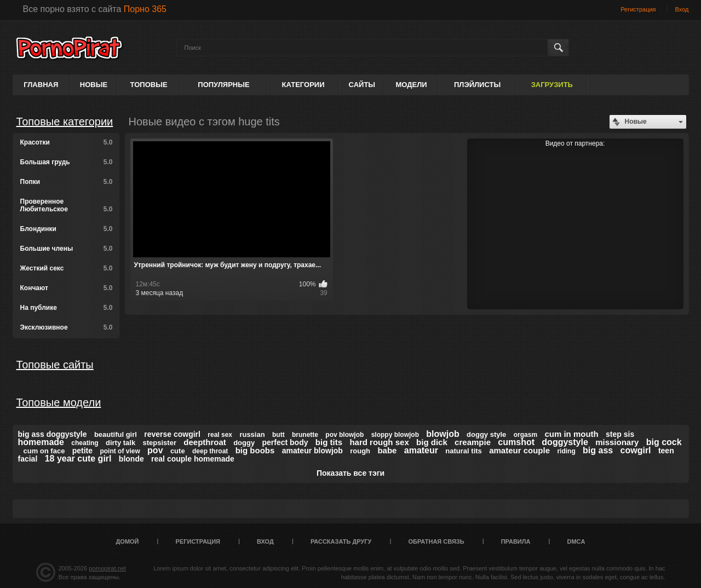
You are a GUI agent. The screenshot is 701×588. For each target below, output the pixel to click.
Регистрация (638, 9)
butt (278, 435)
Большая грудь (66, 162)
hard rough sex (379, 442)
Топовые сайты (55, 365)
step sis (620, 434)
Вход (682, 9)
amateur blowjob (312, 450)
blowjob (442, 434)
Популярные (223, 84)
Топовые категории (64, 122)
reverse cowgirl (172, 434)
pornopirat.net (107, 568)
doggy (244, 443)
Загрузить (552, 84)
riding (566, 451)
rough (360, 451)
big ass (598, 450)
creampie (473, 442)
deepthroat (204, 442)
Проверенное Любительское (66, 205)
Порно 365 (145, 9)
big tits (328, 442)
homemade (41, 442)
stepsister (159, 443)
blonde (131, 458)
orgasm (525, 435)
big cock (664, 442)
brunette (305, 435)
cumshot (516, 442)
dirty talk (120, 443)
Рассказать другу (341, 541)
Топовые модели (58, 402)
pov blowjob (344, 435)
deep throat (210, 451)
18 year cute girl (78, 458)
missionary (617, 442)
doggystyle (565, 442)
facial (28, 458)
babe (387, 450)
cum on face (44, 451)
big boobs (255, 450)
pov (155, 450)
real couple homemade (192, 458)
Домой (127, 541)
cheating (84, 443)
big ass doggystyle (52, 434)
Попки (66, 182)
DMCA (576, 541)
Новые (93, 84)
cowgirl (635, 450)
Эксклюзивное (66, 327)
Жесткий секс (66, 268)
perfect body (285, 442)
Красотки (66, 142)
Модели (411, 84)
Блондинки (66, 229)
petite (82, 450)
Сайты (362, 84)
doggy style (486, 434)
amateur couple (519, 450)
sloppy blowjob (395, 435)
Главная (41, 84)
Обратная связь (436, 541)
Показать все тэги (350, 473)
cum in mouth (571, 434)
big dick (431, 442)
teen (666, 450)
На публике (66, 308)
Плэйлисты (477, 84)
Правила (516, 541)
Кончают (66, 288)
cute (177, 451)
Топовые (149, 84)
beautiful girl (115, 434)
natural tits (463, 451)
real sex (220, 435)
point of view (120, 451)
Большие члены (66, 248)
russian (252, 434)
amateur (421, 450)
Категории (303, 84)
